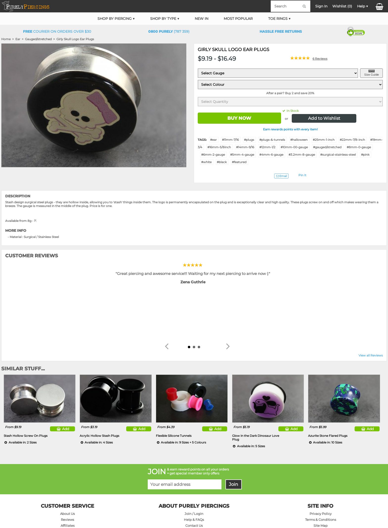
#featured (239, 162)
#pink (365, 154)
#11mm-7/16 (230, 140)
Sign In (321, 6)
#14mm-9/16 (245, 147)
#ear (213, 140)
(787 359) (169, 31)
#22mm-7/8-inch (352, 140)
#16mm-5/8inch (219, 147)
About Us (67, 461)
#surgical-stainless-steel (338, 154)
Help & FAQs (194, 467)
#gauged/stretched (327, 147)
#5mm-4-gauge (242, 154)
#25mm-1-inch (324, 140)
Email (281, 176)
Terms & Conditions (320, 467)
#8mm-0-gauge (359, 147)
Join (233, 432)
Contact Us (194, 473)
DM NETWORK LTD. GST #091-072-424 (324, 510)
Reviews (67, 467)
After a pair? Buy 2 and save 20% (290, 93)
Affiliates (67, 473)
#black (222, 162)
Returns (194, 485)
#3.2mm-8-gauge (302, 154)
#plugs (249, 140)
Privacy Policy (321, 461)
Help (361, 6)
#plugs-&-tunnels (272, 140)
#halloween (299, 140)
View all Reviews (371, 303)
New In (201, 18)
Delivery (194, 479)
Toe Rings (278, 18)
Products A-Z (320, 479)
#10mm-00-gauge (294, 147)
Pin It (302, 175)
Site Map (321, 473)
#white (206, 162)
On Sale (67, 479)
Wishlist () (342, 6)
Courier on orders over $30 (57, 31)
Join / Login (194, 461)
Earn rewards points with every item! (290, 129)
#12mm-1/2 (267, 147)
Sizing (194, 491)
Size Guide (371, 74)
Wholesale (320, 485)
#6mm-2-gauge (213, 154)
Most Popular (238, 18)
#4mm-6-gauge (271, 154)
